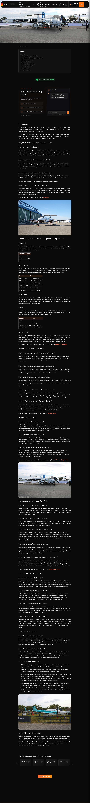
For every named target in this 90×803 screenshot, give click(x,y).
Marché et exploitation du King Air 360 (29, 63)
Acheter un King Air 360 (61, 344)
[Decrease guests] (61, 5)
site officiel (46, 197)
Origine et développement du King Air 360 (30, 55)
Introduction (22, 53)
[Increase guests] (67, 5)
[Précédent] (17, 763)
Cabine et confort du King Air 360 (28, 59)
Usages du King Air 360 (26, 61)
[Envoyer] (68, 112)
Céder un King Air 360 (54, 569)
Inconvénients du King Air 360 (27, 65)
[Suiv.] (72, 763)
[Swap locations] (38, 4)
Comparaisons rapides (26, 67)
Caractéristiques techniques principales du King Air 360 (32, 57)
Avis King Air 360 (52, 413)
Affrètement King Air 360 (61, 460)
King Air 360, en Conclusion (25, 69)
